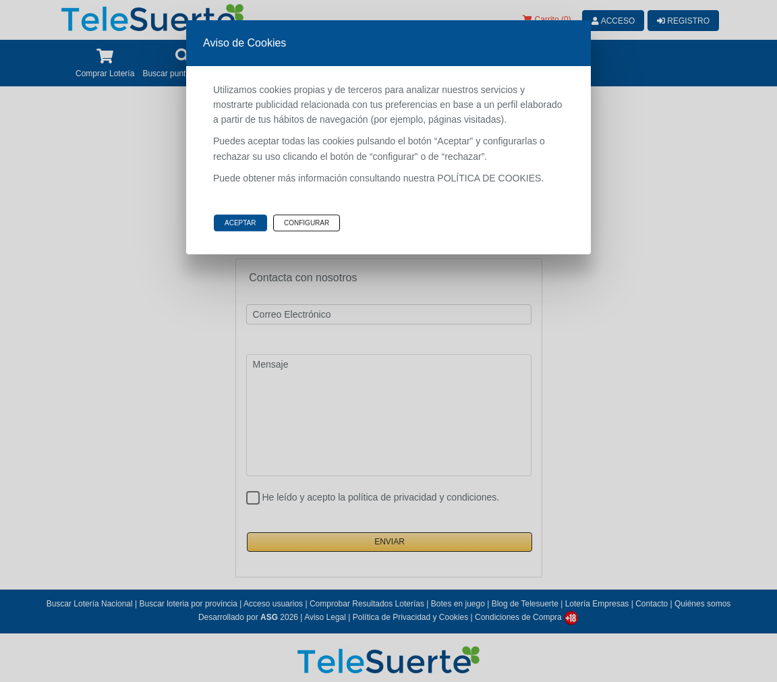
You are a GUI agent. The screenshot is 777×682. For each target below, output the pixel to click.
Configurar (306, 223)
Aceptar (240, 223)
